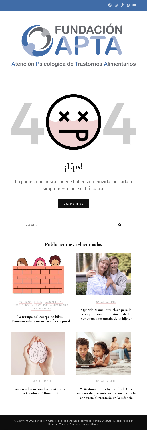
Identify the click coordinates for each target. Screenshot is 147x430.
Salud (38, 302)
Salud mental (54, 302)
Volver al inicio (73, 203)
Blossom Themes (58, 424)
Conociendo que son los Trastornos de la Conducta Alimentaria (41, 391)
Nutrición (25, 302)
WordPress (92, 424)
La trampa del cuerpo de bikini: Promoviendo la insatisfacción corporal (41, 319)
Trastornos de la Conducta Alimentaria (40, 305)
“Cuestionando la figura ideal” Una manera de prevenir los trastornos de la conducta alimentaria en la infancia (106, 393)
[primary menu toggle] (13, 5)
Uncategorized (41, 308)
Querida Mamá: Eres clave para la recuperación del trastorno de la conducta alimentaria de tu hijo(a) (106, 314)
